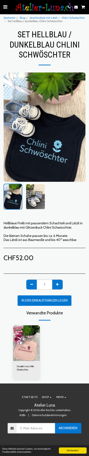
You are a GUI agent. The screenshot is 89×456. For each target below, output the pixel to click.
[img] (26, 343)
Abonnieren (68, 428)
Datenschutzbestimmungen (49, 415)
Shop (22, 17)
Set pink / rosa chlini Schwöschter (25, 368)
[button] (5, 6)
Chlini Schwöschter (73, 17)
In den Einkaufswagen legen (45, 300)
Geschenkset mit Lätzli (43, 17)
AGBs (22, 415)
